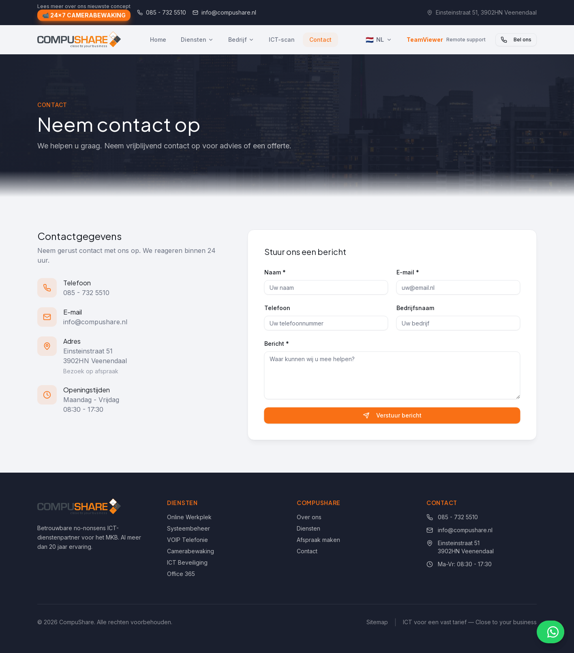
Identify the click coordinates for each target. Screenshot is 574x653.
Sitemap (377, 622)
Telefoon (279, 307)
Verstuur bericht (394, 415)
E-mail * (409, 272)
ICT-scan (282, 39)
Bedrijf (241, 39)
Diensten (197, 39)
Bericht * (278, 343)
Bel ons (516, 39)
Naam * (277, 272)
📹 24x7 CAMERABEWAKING (84, 16)
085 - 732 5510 (161, 12)
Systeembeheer (188, 528)
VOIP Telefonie (187, 539)
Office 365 (181, 573)
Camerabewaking (190, 551)
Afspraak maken (318, 539)
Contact (320, 39)
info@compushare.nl (224, 12)
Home (158, 39)
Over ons (309, 517)
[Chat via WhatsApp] (550, 632)
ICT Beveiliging (187, 562)
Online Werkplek (189, 517)
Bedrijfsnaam (417, 307)
